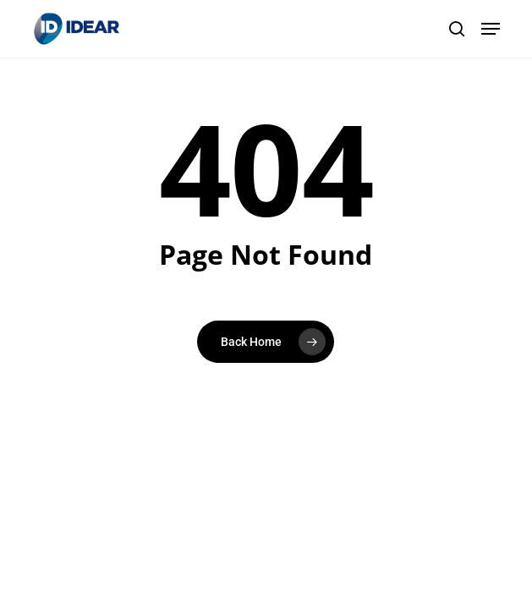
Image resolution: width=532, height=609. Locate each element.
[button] (490, 28)
